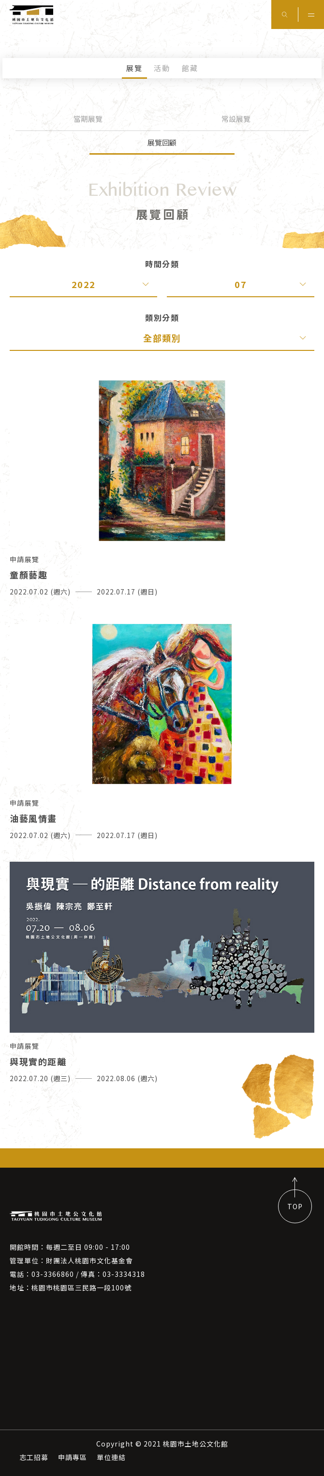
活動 (162, 68)
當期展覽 (88, 119)
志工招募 (33, 1457)
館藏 (190, 68)
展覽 (134, 68)
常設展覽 (235, 119)
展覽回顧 (162, 142)
